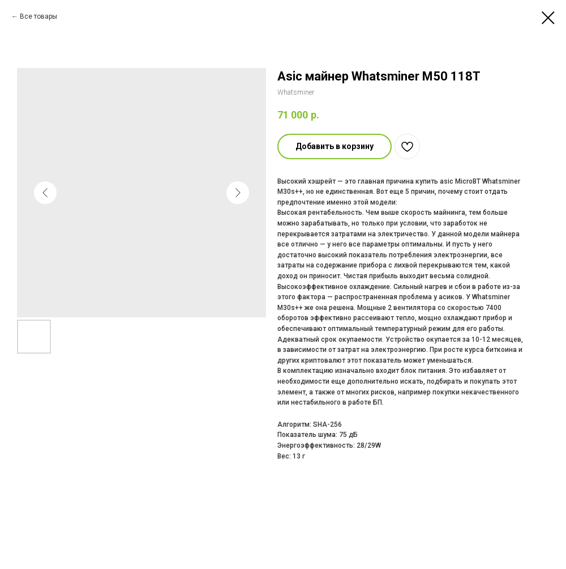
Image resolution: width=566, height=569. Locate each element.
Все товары (38, 16)
